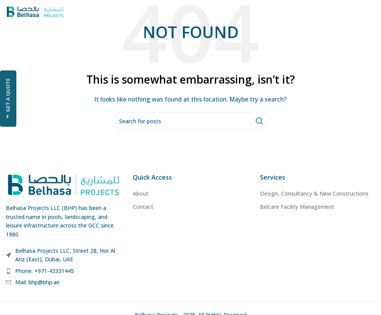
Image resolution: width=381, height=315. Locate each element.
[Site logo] (35, 11)
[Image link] (63, 184)
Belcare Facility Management (297, 206)
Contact (143, 206)
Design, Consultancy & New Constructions (314, 193)
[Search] (191, 121)
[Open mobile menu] (371, 11)
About (140, 193)
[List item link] (63, 271)
